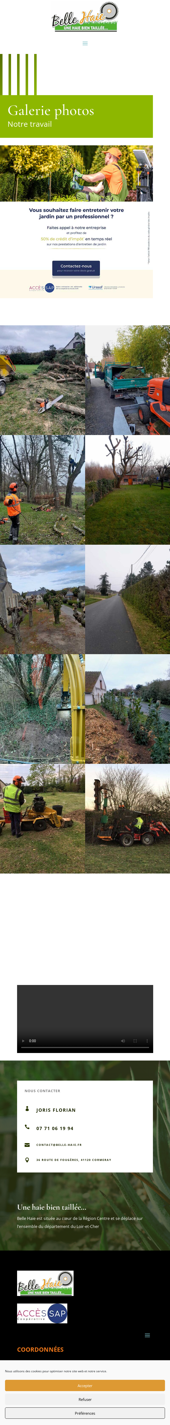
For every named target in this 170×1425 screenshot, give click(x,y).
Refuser (85, 1399)
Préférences (85, 1413)
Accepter (85, 1385)
